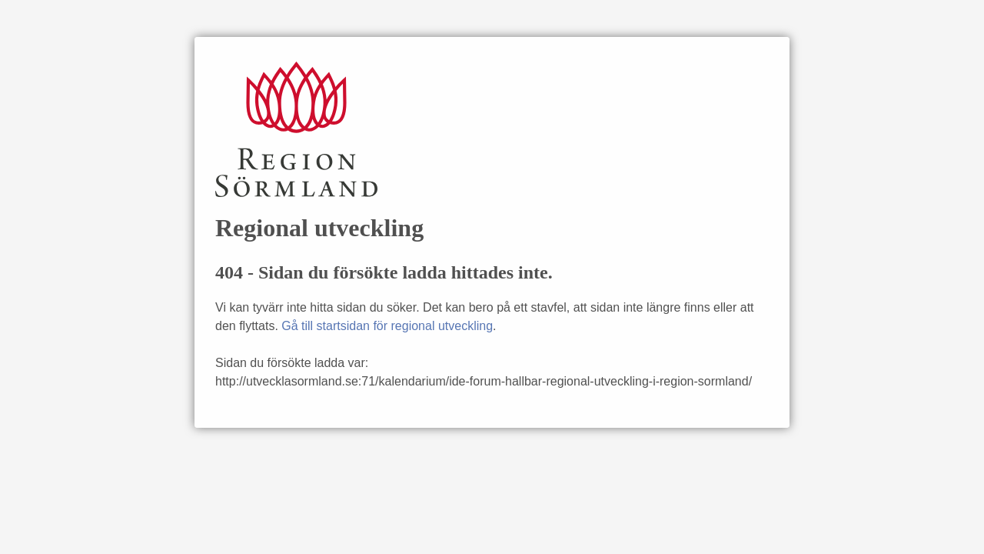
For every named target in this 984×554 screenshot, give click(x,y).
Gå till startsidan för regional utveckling (387, 325)
